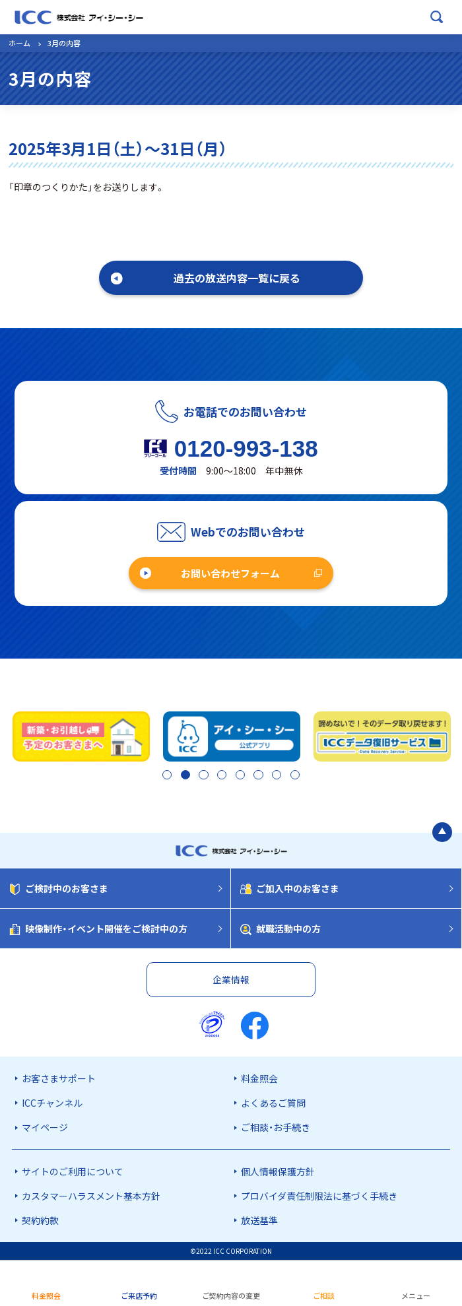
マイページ (45, 1127)
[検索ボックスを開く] (436, 17)
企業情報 (231, 979)
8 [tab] (296, 776)
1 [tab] (163, 776)
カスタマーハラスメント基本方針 (91, 1195)
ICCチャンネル (52, 1102)
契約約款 (40, 1220)
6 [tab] (258, 776)
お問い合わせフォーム (230, 573)
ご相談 (324, 1295)
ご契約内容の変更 (231, 1295)
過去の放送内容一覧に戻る (237, 278)
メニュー (415, 1295)
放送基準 (259, 1220)
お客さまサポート (59, 1078)
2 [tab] (182, 776)
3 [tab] (201, 776)
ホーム (19, 43)
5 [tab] (239, 776)
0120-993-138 (246, 448)
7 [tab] (277, 776)
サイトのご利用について (72, 1171)
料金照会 (259, 1078)
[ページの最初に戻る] (442, 833)
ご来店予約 (139, 1295)
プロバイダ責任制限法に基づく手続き (319, 1195)
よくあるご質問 (273, 1102)
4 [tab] (220, 776)
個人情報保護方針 (278, 1171)
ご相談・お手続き (275, 1127)
